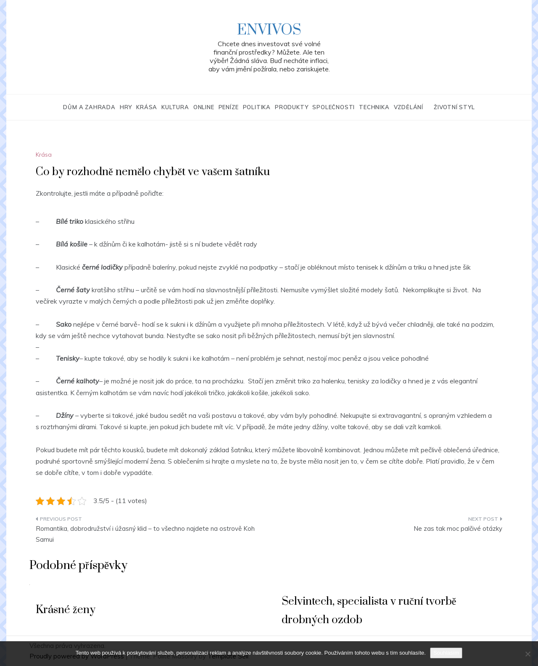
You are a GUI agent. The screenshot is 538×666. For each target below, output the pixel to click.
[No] (527, 654)
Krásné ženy (65, 610)
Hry (126, 107)
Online (203, 107)
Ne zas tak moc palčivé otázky (458, 528)
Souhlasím (446, 653)
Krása (146, 107)
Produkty (291, 107)
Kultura (175, 107)
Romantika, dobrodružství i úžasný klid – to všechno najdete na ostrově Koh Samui (145, 533)
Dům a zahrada (89, 107)
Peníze (229, 107)
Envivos (269, 30)
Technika (374, 107)
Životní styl (454, 107)
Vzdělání (408, 107)
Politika (257, 107)
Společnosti (333, 107)
